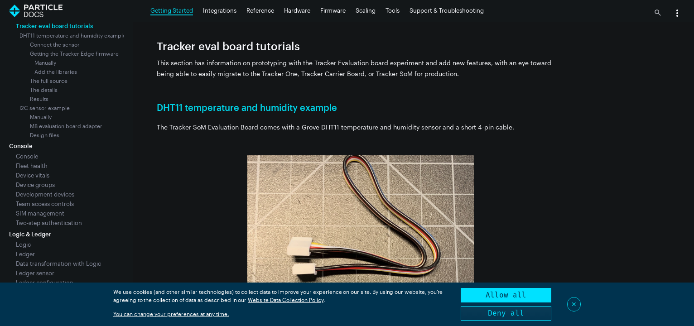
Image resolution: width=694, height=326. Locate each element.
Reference (260, 10)
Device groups (35, 184)
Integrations (219, 10)
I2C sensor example (44, 108)
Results (39, 99)
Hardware (297, 10)
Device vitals (32, 175)
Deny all (506, 313)
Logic (23, 244)
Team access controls (45, 203)
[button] (677, 14)
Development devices (45, 194)
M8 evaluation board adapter (66, 126)
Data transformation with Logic (58, 263)
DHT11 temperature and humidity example (72, 35)
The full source (48, 80)
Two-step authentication (49, 222)
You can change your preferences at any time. (171, 314)
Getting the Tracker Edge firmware (74, 53)
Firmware (333, 10)
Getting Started (171, 10)
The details (44, 89)
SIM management (40, 213)
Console (27, 156)
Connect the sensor (55, 44)
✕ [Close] (574, 304)
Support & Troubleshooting (447, 10)
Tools (393, 10)
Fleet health (32, 165)
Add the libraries (55, 71)
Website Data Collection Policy (285, 300)
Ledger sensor (35, 273)
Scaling (366, 10)
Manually (45, 62)
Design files (44, 135)
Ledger (25, 254)
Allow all (506, 295)
